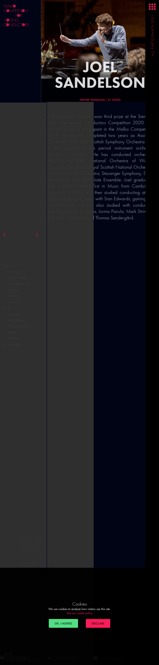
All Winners (12, 345)
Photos (13, 302)
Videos (13, 290)
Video (12, 332)
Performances (18, 284)
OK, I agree (63, 623)
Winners (14, 272)
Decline (98, 623)
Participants (17, 278)
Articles (13, 296)
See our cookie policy (79, 613)
